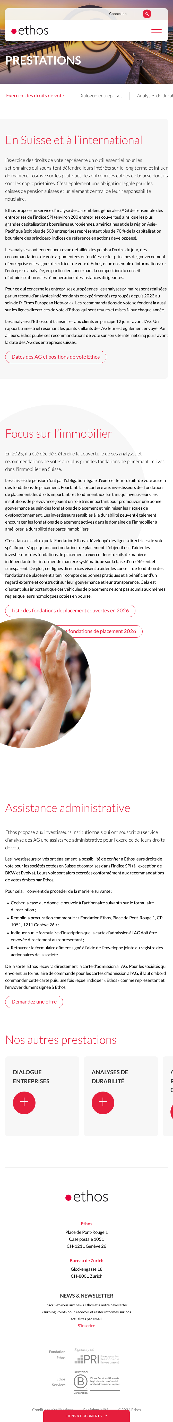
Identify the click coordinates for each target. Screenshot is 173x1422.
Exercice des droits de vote (35, 95)
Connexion (118, 14)
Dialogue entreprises (101, 95)
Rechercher (147, 14)
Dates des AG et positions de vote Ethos (56, 357)
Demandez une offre (34, 1002)
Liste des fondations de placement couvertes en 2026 (70, 610)
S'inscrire (86, 1326)
